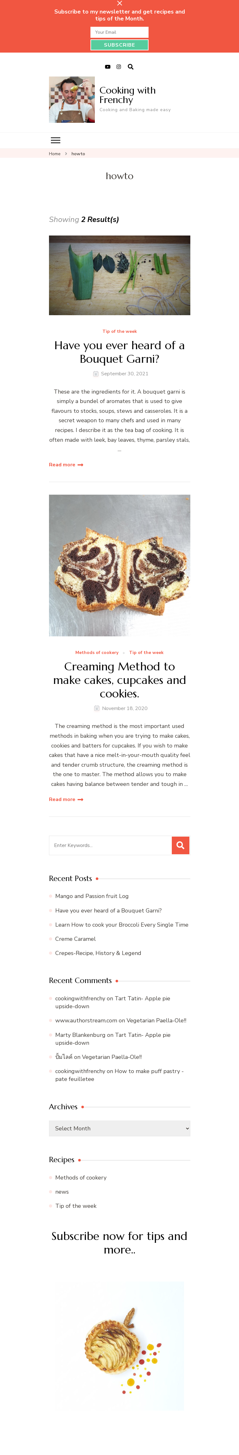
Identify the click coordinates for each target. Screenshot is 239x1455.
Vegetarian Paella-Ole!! (156, 1020)
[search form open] (131, 67)
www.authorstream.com (86, 1020)
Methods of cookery (96, 653)
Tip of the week (119, 331)
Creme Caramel (75, 939)
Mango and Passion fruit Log (92, 896)
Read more (62, 464)
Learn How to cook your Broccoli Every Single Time (121, 925)
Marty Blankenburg (80, 1035)
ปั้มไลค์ (64, 1057)
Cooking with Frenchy (128, 94)
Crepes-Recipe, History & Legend (98, 953)
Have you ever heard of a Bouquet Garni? (119, 352)
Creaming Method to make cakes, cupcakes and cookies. (119, 680)
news (62, 1192)
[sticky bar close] (120, 3)
